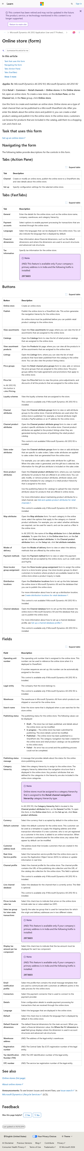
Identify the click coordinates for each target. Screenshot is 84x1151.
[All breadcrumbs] (4, 32)
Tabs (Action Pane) (12, 68)
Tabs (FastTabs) (11, 72)
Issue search (67, 1090)
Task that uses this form (15, 61)
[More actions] (79, 32)
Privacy (60, 1143)
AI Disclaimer (8, 1143)
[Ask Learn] (74, 32)
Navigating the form (13, 64)
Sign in (79, 3)
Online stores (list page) (13, 1078)
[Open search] (72, 3)
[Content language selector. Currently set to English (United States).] (15, 1136)
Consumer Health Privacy (13, 1147)
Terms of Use (35, 1147)
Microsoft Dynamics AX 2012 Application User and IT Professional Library (38, 32)
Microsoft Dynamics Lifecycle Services (21, 1094)
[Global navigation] (3, 3)
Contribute (49, 1143)
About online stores (11, 1084)
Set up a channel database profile (45, 622)
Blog (37, 1143)
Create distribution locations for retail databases (45, 595)
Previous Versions (24, 1143)
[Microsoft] (42, 4)
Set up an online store (13, 137)
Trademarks (49, 1147)
